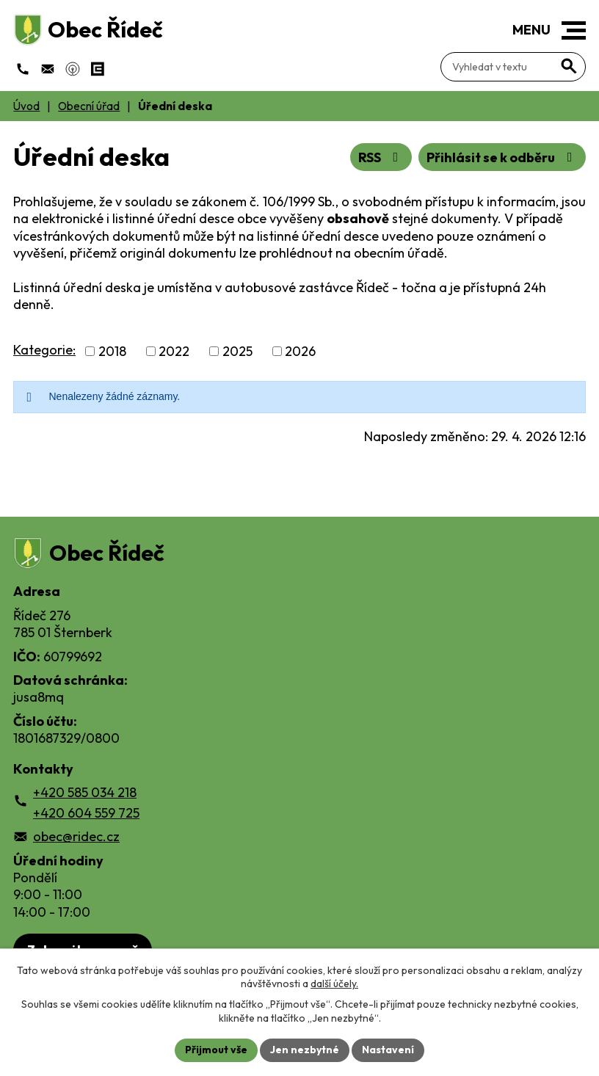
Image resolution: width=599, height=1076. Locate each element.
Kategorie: (44, 349)
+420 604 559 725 (86, 812)
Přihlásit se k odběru (502, 157)
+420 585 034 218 (85, 792)
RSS (381, 157)
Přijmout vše (216, 1049)
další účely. (334, 983)
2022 (174, 351)
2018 (112, 351)
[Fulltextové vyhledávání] (513, 66)
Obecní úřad (89, 106)
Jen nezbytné (304, 1049)
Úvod (26, 106)
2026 (300, 351)
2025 (237, 351)
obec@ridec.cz (76, 836)
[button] (574, 30)
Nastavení (388, 1049)
